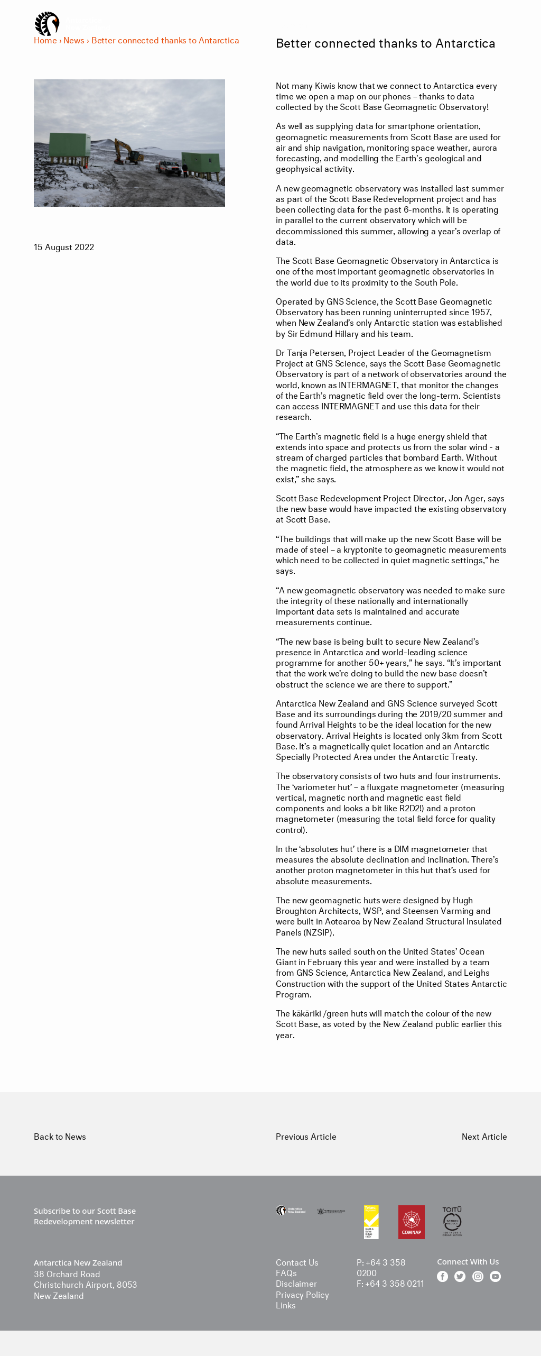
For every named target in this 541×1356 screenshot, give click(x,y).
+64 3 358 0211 (394, 1282)
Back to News (60, 1135)
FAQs (286, 1271)
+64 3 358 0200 (381, 1266)
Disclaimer (296, 1282)
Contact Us (297, 1261)
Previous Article (306, 1135)
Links (286, 1304)
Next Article (484, 1135)
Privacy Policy (302, 1293)
